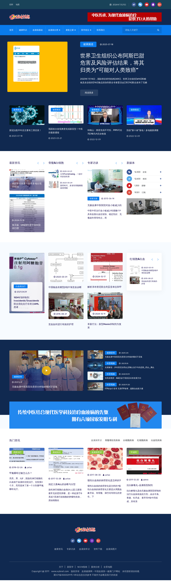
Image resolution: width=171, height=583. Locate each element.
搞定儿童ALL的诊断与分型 (62, 487)
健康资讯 (58, 552)
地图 (18, 4)
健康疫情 (18, 379)
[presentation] (38, 162)
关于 (61, 570)
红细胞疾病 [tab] (142, 443)
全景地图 (108, 570)
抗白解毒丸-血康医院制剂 (140, 488)
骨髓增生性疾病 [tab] (112, 443)
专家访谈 (93, 198)
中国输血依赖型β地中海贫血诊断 (65, 286)
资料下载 (98, 552)
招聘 (11, 4)
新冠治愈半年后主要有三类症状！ (25, 130)
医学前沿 (85, 29)
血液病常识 (97, 455)
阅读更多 (89, 92)
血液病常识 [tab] (96, 443)
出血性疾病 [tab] (156, 443)
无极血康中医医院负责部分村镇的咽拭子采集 (36, 389)
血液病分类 (53, 29)
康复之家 (70, 29)
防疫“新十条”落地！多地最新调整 (142, 130)
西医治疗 (17, 455)
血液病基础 (38, 29)
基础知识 (57, 455)
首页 (11, 29)
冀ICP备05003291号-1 (64, 578)
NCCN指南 (82, 570)
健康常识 (23, 29)
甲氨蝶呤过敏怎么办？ (21, 475)
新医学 (70, 570)
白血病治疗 (21, 286)
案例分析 (95, 570)
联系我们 (101, 29)
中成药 (134, 455)
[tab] (115, 358)
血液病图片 (111, 552)
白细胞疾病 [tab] (128, 443)
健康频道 (89, 43)
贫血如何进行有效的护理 (61, 323)
